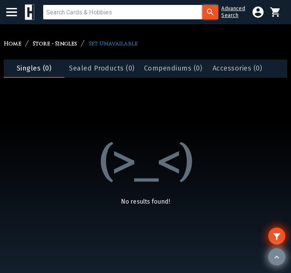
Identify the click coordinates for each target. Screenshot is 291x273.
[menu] (15, 12)
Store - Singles (55, 44)
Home (12, 44)
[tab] (34, 69)
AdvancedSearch (233, 12)
